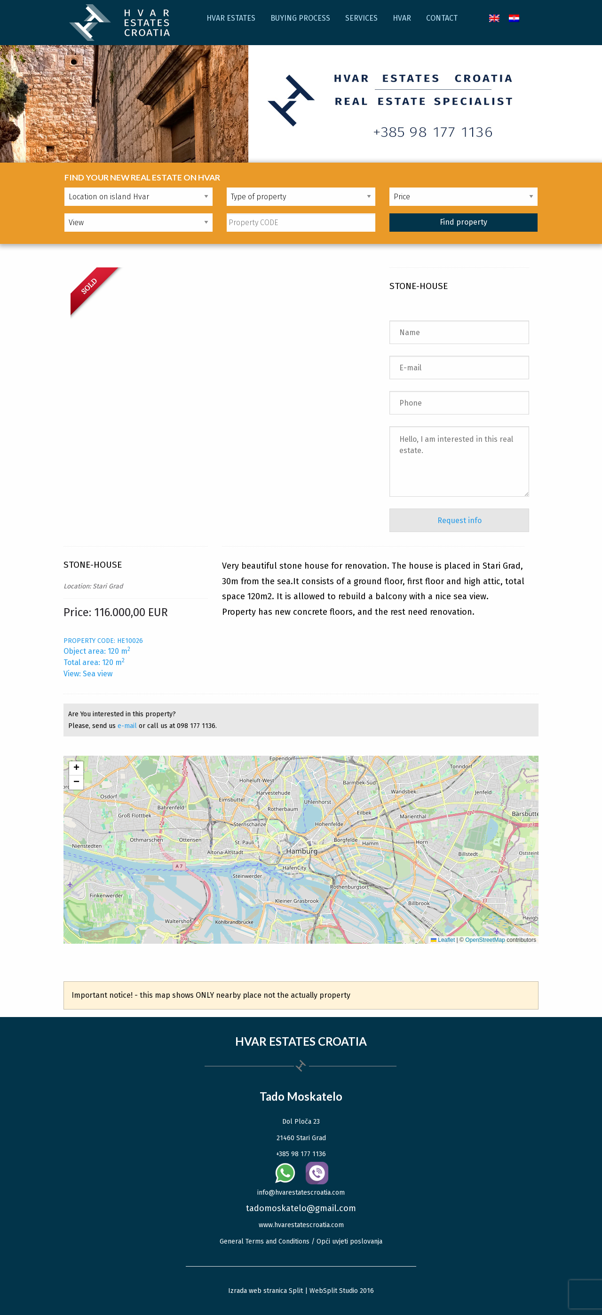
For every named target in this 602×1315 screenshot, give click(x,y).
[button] (76, 768)
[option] (222, 293)
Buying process (300, 18)
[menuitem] (494, 17)
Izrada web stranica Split (265, 1291)
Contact (442, 18)
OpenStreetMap (485, 940)
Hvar (402, 18)
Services (361, 18)
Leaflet (443, 940)
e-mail (127, 726)
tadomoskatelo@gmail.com (301, 1208)
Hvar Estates (230, 18)
